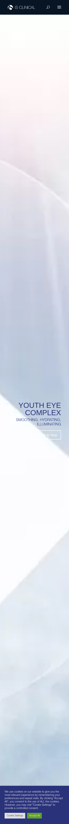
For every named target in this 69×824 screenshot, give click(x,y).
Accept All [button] (34, 816)
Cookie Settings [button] (15, 816)
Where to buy (46, 435)
